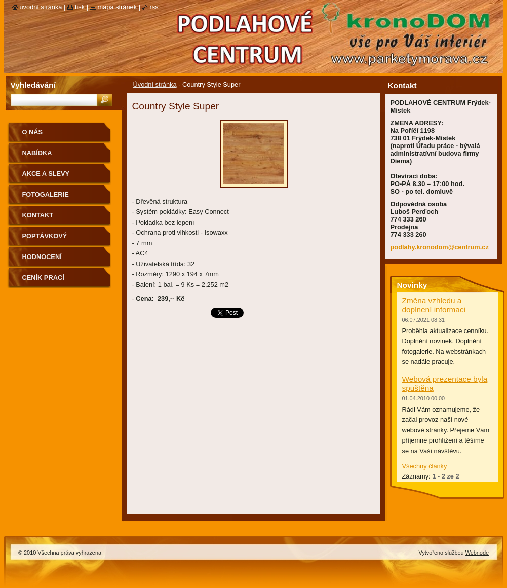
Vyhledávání (33, 85)
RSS (154, 7)
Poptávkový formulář (44, 239)
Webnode (477, 552)
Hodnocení (42, 257)
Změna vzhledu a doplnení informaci (434, 305)
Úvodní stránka (155, 84)
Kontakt (38, 215)
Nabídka (37, 153)
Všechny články (424, 466)
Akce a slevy (46, 173)
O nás (32, 132)
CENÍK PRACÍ (43, 277)
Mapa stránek (117, 7)
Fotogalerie (45, 194)
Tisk (80, 7)
